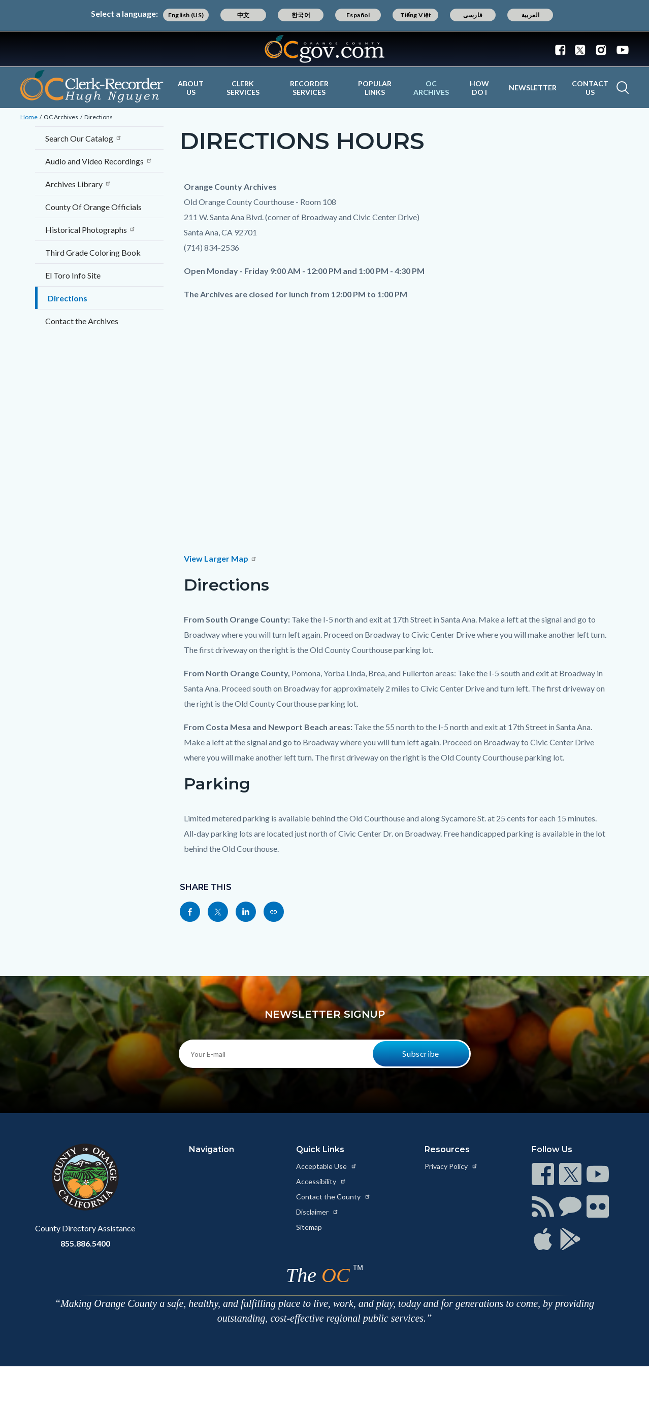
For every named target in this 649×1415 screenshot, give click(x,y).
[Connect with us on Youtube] (620, 49)
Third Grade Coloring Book (93, 252)
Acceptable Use (326, 1166)
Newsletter (533, 87)
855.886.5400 (85, 1243)
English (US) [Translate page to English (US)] (186, 15)
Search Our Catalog (83, 138)
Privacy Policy (451, 1166)
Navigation (211, 1149)
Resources (447, 1149)
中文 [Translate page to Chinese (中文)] (243, 15)
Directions (98, 117)
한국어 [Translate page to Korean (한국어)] (300, 15)
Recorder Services (309, 87)
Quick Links (320, 1149)
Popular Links (375, 87)
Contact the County (333, 1196)
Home (29, 117)
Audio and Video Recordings (98, 161)
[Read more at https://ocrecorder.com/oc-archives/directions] (274, 912)
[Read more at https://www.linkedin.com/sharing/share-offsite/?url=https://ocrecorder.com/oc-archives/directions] (246, 912)
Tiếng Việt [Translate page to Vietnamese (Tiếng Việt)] (416, 15)
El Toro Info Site (73, 275)
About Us (191, 87)
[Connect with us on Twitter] (580, 49)
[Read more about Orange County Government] (324, 49)
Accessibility (321, 1181)
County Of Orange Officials (93, 207)
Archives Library (78, 184)
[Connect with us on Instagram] (601, 49)
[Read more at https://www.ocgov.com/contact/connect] (543, 1174)
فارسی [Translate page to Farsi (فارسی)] (472, 15)
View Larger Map (220, 558)
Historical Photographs (90, 229)
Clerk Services (242, 87)
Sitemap (309, 1227)
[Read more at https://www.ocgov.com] (85, 1177)
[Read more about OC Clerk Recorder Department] (92, 86)
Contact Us (590, 87)
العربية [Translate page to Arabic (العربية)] (531, 15)
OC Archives (431, 87)
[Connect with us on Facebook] (562, 49)
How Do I (479, 87)
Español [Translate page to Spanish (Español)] (358, 15)
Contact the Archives (81, 321)
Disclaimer (317, 1211)
